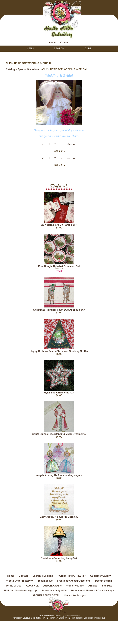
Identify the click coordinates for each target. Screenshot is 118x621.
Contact (64, 42)
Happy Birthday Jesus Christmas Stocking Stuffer (59, 351)
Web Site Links (75, 585)
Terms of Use (13, 585)
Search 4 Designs (42, 576)
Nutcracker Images (75, 595)
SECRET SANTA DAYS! (45, 595)
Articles (92, 585)
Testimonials (45, 580)
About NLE (32, 585)
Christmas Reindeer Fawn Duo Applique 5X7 (59, 310)
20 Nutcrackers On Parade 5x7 (59, 225)
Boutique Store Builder (32, 618)
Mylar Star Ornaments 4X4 (59, 392)
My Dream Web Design (65, 618)
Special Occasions (28, 69)
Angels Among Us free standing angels (59, 475)
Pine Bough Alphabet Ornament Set (59, 266)
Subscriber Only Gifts (54, 590)
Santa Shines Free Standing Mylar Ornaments (59, 434)
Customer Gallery (100, 576)
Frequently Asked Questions (73, 580)
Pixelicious (100, 618)
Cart (88, 48)
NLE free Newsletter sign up (20, 590)
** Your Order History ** (19, 580)
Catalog (10, 69)
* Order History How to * (72, 576)
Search (59, 48)
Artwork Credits (52, 585)
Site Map (107, 585)
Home (52, 42)
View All (71, 144)
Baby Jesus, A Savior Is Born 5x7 (59, 517)
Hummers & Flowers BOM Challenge (92, 590)
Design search (103, 580)
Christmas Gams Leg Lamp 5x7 (59, 558)
